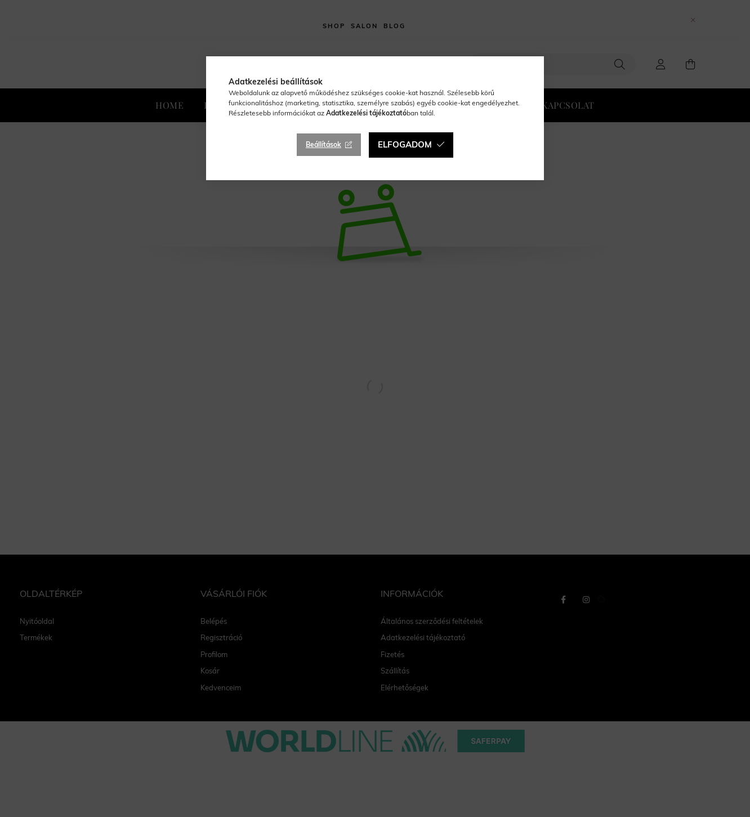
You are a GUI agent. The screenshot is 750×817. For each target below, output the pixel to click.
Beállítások (323, 144)
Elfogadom (405, 144)
